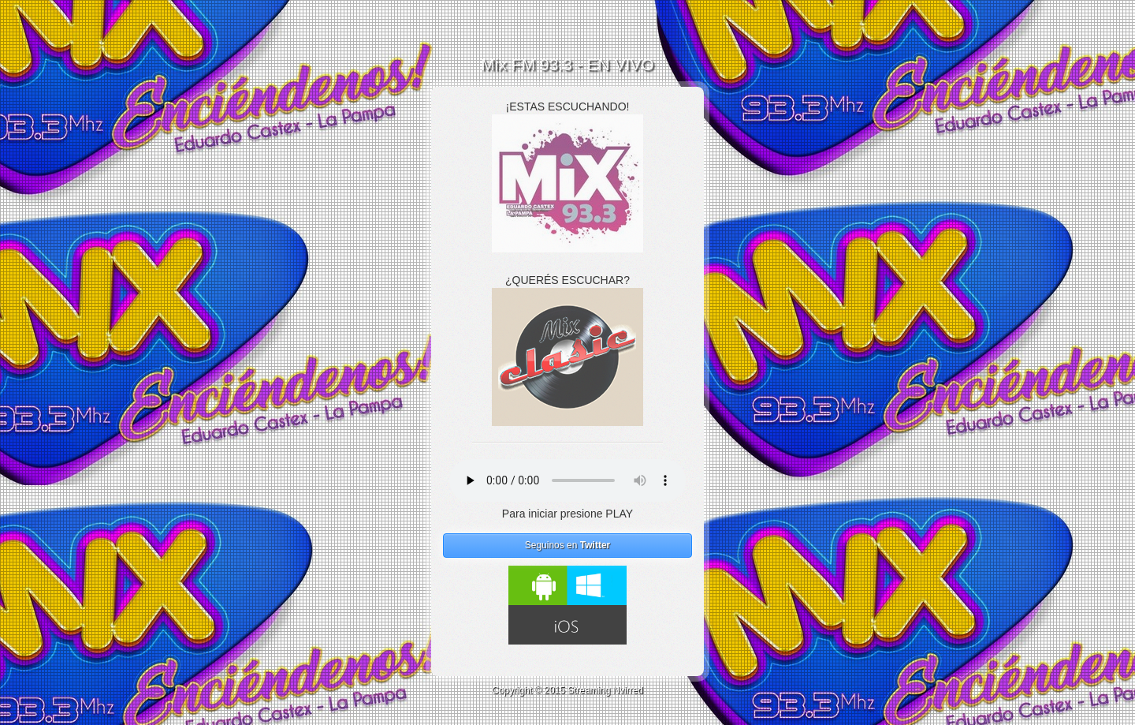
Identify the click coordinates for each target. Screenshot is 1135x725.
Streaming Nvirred (605, 690)
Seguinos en (568, 545)
